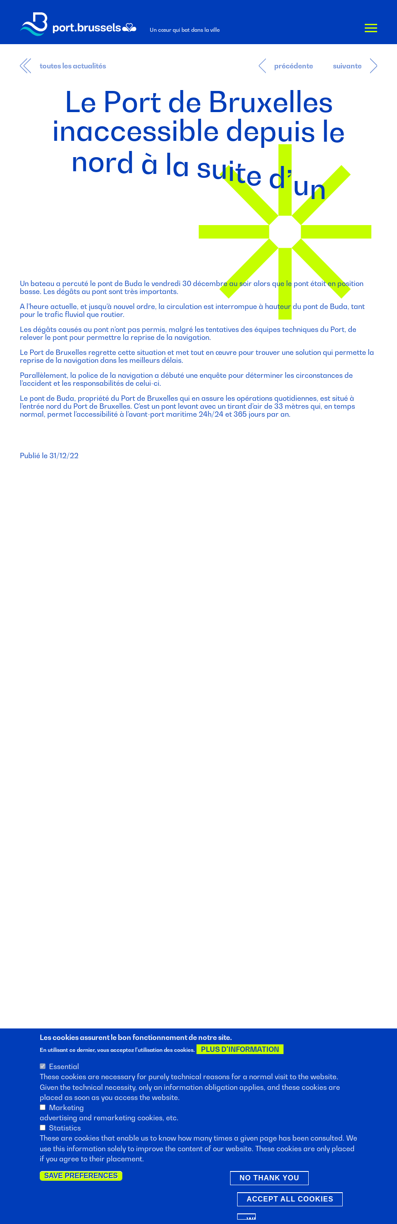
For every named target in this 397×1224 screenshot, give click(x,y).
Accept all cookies (289, 1200)
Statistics (65, 1128)
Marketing (66, 1108)
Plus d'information (240, 1050)
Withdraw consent (251, 1218)
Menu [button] (371, 29)
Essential (64, 1067)
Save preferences (81, 1176)
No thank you (269, 1179)
